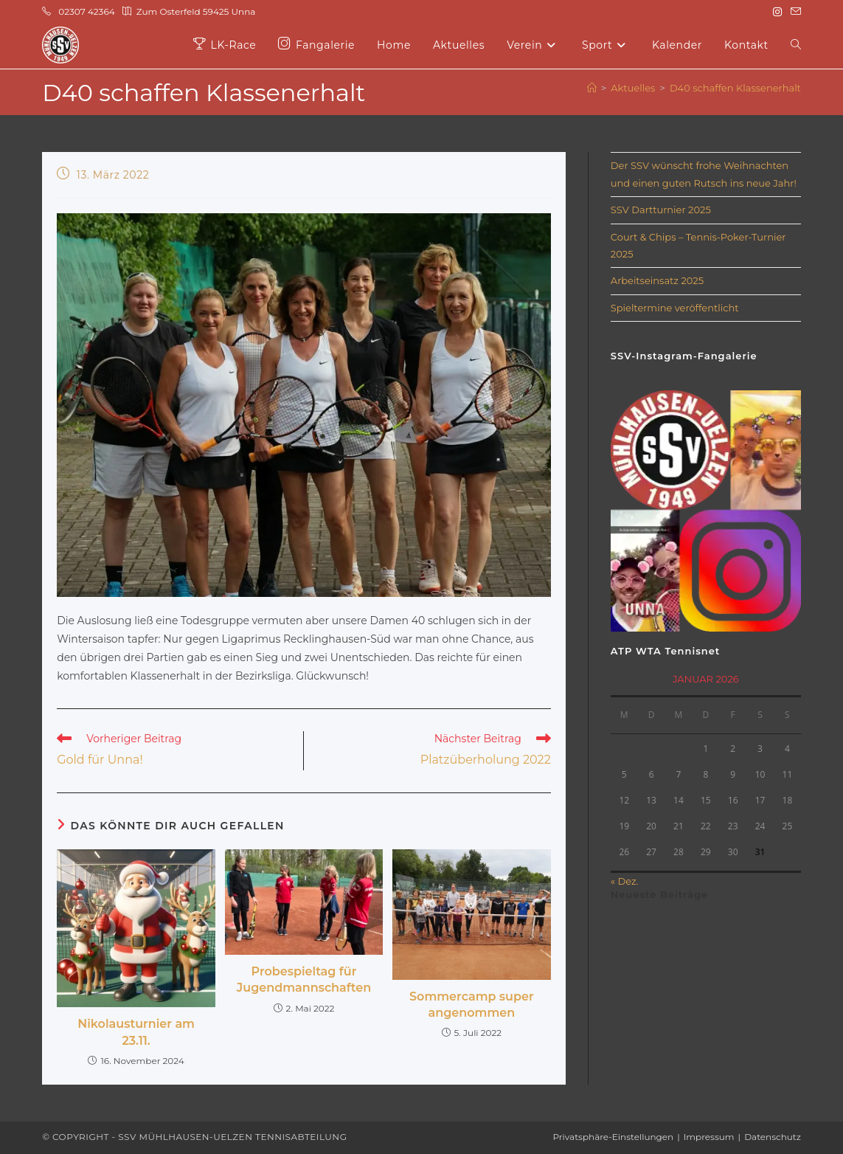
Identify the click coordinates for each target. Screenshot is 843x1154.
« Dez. (625, 881)
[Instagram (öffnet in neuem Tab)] (777, 11)
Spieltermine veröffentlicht (675, 308)
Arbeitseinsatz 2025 (657, 280)
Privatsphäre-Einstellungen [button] (613, 1136)
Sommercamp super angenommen (471, 1004)
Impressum (709, 1136)
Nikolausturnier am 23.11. (136, 1032)
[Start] (592, 88)
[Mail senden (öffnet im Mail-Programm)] (793, 11)
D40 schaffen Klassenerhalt (735, 88)
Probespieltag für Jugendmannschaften (304, 979)
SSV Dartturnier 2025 (661, 209)
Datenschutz (772, 1136)
